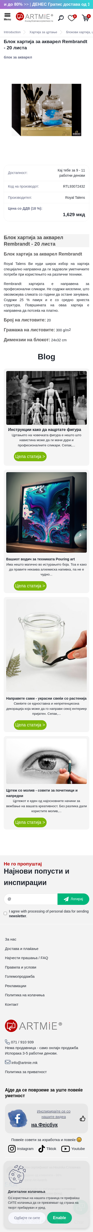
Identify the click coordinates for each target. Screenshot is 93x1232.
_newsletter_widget (46, 875)
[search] (61, 18)
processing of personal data (49, 911)
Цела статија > (30, 456)
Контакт (11, 1004)
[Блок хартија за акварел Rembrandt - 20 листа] (46, 110)
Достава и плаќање (21, 948)
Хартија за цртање (43, 32)
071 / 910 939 (22, 1042)
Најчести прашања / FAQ (26, 958)
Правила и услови (20, 967)
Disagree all (27, 1218)
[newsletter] (73, 899)
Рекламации (15, 986)
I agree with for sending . (49, 913)
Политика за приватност (26, 1072)
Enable (59, 1218)
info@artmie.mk (24, 1062)
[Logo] (34, 17)
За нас (10, 939)
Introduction (12, 32)
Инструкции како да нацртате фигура (44, 430)
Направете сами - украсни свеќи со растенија (46, 698)
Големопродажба (19, 976)
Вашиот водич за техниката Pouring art (40, 559)
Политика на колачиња (25, 995)
